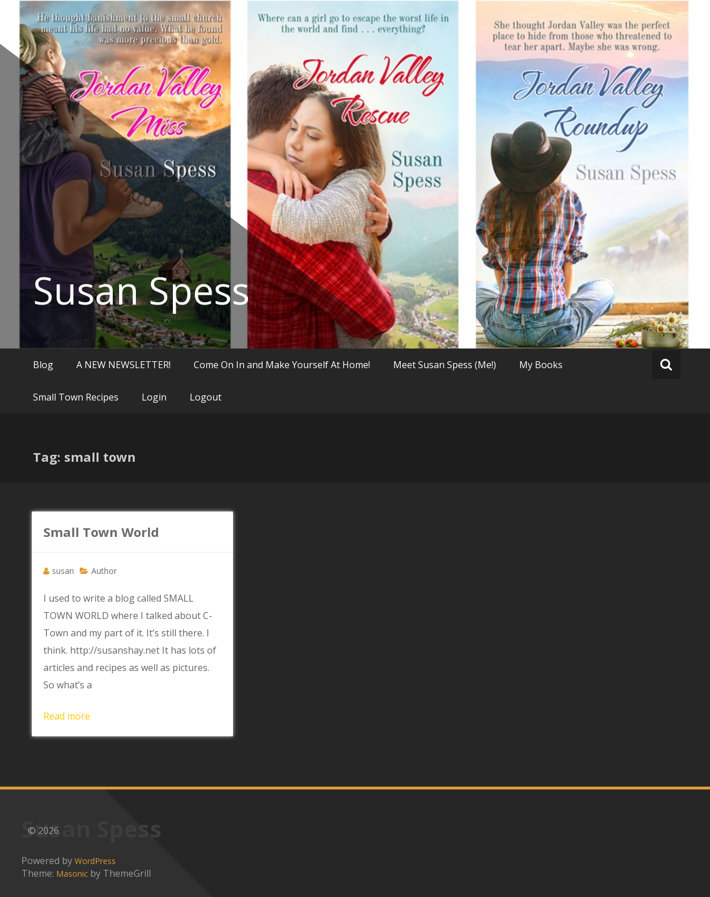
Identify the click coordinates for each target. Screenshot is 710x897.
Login (154, 397)
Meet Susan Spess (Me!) (444, 364)
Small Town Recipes (76, 397)
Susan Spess (141, 290)
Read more (66, 716)
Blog (43, 364)
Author (104, 570)
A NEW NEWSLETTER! (123, 364)
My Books (541, 364)
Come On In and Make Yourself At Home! (282, 364)
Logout (205, 397)
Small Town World (101, 531)
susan (63, 570)
